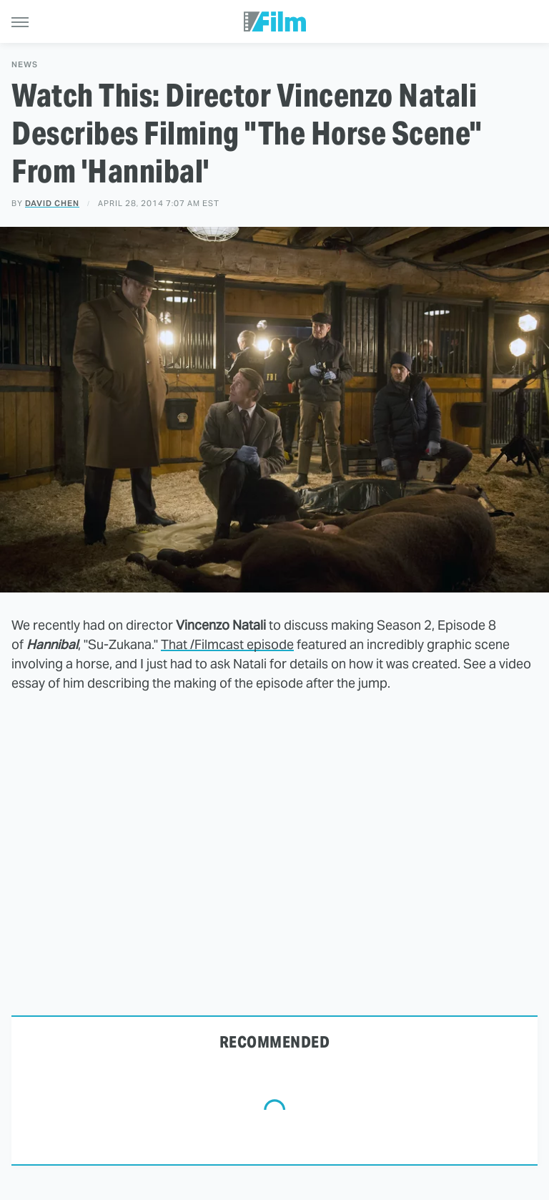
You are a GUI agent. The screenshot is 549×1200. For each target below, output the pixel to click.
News (24, 64)
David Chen (52, 203)
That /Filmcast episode (227, 644)
